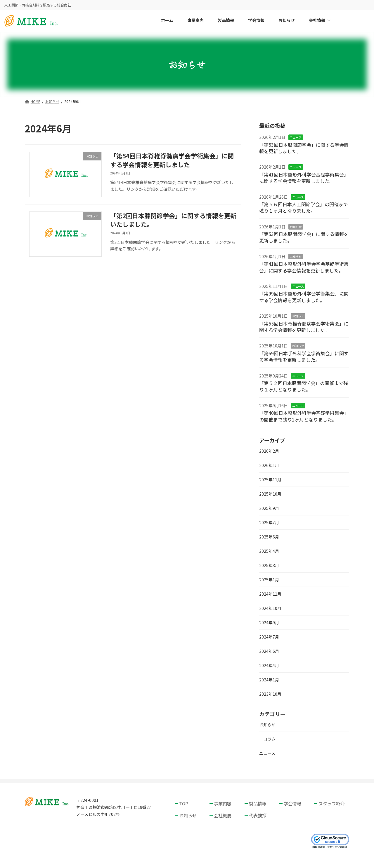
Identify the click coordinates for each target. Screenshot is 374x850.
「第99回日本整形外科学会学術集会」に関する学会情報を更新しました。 (304, 297)
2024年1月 (269, 680)
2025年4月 (269, 551)
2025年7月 (269, 522)
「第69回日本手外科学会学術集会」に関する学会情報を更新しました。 (304, 356)
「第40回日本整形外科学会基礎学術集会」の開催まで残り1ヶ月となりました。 (304, 416)
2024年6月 (269, 651)
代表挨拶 (257, 815)
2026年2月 (269, 451)
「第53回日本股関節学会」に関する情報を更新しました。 (304, 237)
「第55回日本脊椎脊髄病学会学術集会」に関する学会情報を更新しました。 (304, 326)
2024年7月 (269, 637)
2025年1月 (269, 580)
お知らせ (296, 227)
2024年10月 (270, 608)
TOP (183, 803)
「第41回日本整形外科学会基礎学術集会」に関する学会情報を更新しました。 (304, 177)
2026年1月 (269, 465)
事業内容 (222, 803)
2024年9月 (269, 622)
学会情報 (292, 803)
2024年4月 (269, 665)
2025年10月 (270, 494)
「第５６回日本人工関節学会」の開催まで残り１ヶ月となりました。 (303, 207)
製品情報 (257, 803)
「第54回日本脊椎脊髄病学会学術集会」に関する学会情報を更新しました (172, 160)
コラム (269, 739)
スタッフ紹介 (331, 803)
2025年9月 (269, 508)
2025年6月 (269, 537)
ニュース (296, 137)
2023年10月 (270, 694)
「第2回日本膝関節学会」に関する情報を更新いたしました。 (173, 219)
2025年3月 (269, 565)
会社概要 (222, 815)
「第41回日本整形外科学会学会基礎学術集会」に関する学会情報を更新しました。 (304, 267)
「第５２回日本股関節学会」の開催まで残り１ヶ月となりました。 (303, 386)
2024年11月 (270, 594)
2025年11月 (270, 479)
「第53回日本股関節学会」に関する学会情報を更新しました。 (304, 148)
